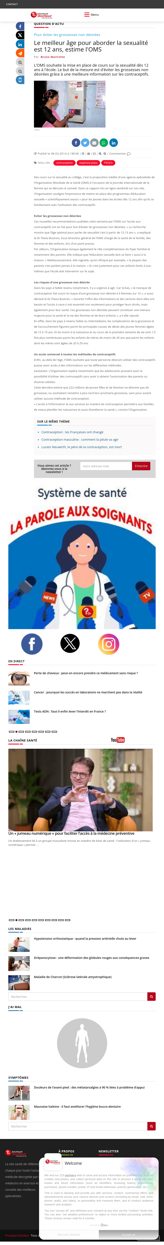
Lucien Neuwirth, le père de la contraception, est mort (81, 447)
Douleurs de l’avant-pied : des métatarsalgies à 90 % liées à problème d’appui (89, 1086)
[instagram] (114, 644)
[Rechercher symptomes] (151, 1125)
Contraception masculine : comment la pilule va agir (80, 439)
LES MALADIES (19, 928)
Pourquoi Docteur (17, 1234)
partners (70, 1175)
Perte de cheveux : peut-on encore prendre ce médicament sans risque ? (86, 673)
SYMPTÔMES (18, 1077)
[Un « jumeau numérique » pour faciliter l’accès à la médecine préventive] (82, 790)
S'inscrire (141, 466)
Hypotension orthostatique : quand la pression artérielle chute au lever (85, 938)
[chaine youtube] (133, 741)
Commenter (120, 153)
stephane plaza (88, 162)
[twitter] (76, 643)
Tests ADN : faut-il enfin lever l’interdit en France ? (70, 711)
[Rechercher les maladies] (151, 996)
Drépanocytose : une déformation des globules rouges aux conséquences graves (91, 957)
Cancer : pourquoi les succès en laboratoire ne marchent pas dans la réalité (88, 692)
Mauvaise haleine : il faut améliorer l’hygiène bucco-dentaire (77, 1106)
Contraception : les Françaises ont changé (72, 432)
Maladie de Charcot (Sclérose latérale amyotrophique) (72, 976)
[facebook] (37, 643)
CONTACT (12, 4)
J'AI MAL (14, 1006)
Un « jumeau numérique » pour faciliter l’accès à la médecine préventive (71, 833)
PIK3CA (108, 162)
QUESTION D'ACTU (48, 24)
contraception (64, 162)
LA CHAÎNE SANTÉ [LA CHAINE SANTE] (22, 740)
